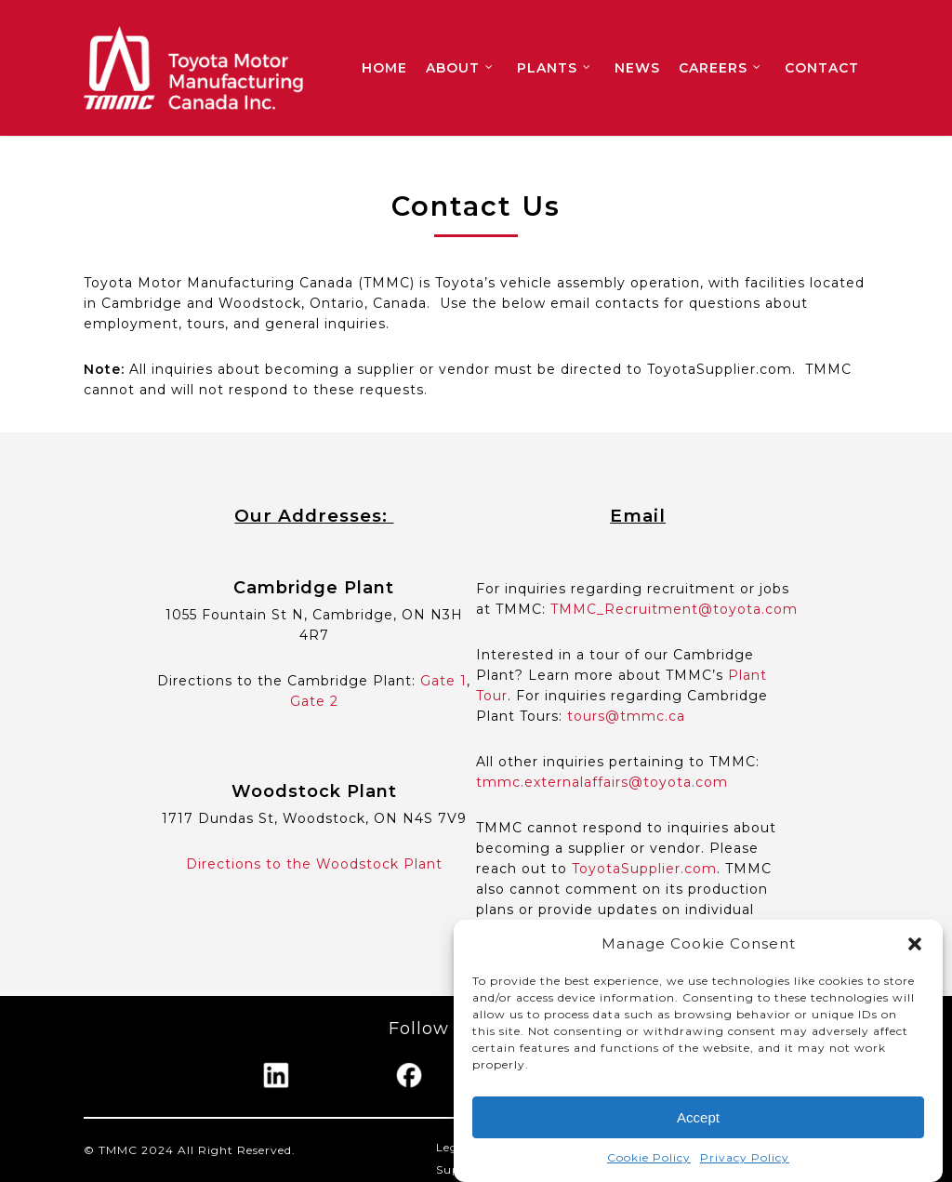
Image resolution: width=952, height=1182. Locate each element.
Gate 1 (443, 680)
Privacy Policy (744, 1158)
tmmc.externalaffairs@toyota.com (602, 782)
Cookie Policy (649, 1158)
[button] (915, 945)
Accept (698, 1117)
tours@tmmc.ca (626, 716)
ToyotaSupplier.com (644, 868)
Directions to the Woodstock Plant (314, 864)
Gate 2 (314, 701)
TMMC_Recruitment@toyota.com (674, 609)
